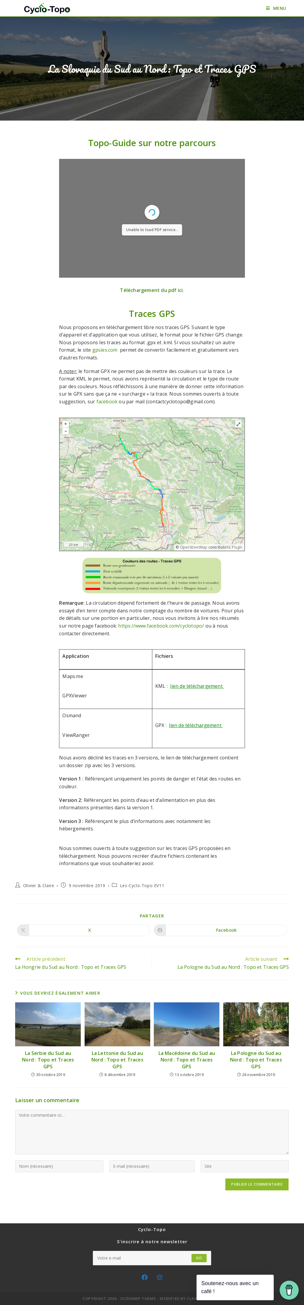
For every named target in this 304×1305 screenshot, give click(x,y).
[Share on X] (83, 930)
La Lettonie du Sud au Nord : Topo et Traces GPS (117, 1060)
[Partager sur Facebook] (220, 930)
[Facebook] (145, 1277)
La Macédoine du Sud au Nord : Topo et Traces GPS (187, 1060)
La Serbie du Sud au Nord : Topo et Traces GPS (48, 1060)
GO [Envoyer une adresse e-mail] (199, 1257)
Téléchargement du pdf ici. (152, 290)
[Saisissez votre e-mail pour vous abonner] (152, 1258)
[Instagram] (159, 1277)
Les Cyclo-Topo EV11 (142, 885)
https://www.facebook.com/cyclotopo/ (161, 626)
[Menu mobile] (276, 8)
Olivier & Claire (38, 885)
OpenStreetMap (194, 547)
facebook (107, 401)
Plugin (236, 547)
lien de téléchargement (196, 725)
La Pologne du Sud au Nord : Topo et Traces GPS (256, 1060)
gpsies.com (106, 350)
